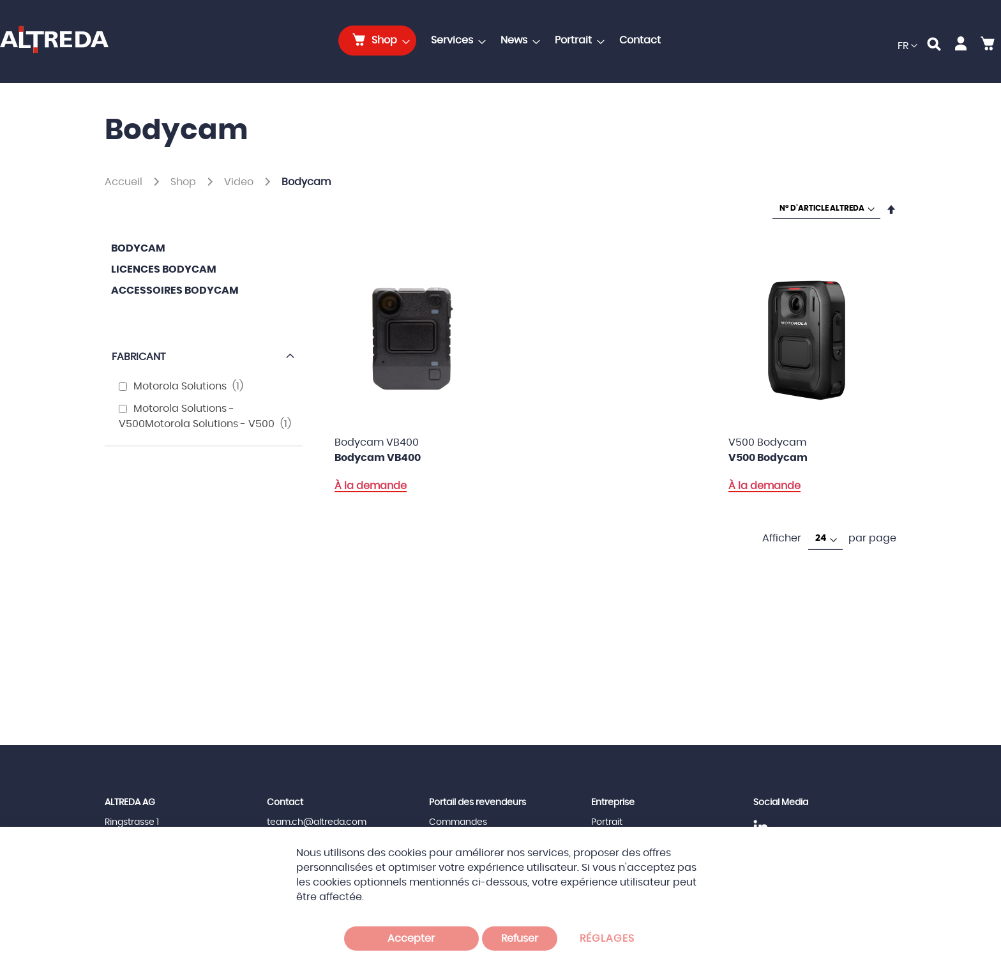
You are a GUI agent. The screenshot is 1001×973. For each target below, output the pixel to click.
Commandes (458, 822)
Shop (184, 182)
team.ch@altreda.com (316, 822)
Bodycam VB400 (378, 458)
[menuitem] (377, 41)
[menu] (503, 41)
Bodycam (138, 248)
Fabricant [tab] (138, 357)
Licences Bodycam (163, 269)
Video (240, 182)
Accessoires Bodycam (175, 290)
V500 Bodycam (768, 458)
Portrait (606, 822)
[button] (907, 46)
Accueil (125, 182)
